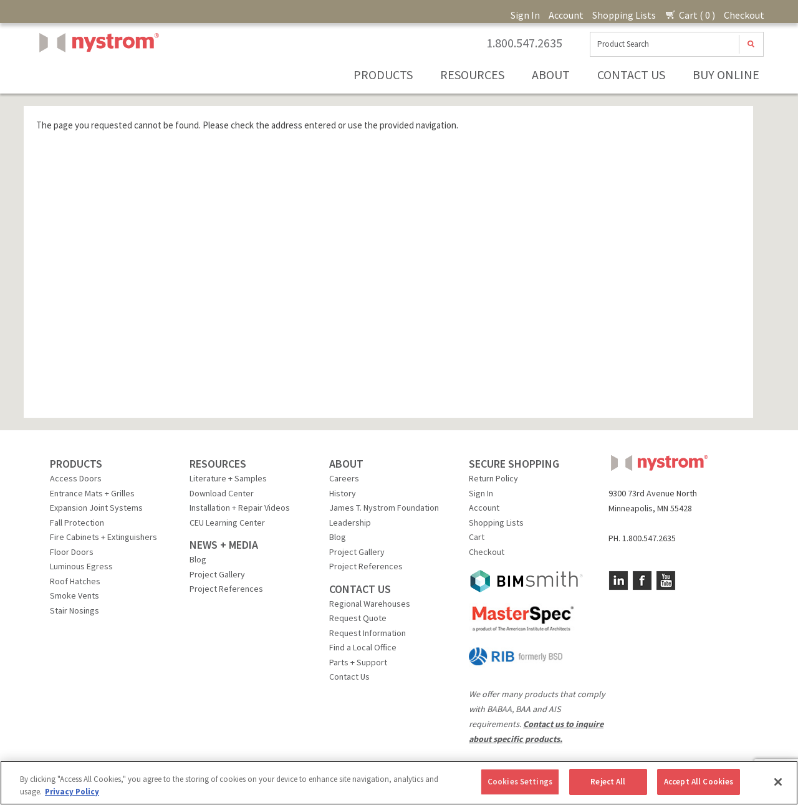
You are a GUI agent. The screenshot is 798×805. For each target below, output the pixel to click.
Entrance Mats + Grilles (92, 493)
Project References (226, 588)
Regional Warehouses (369, 603)
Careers (344, 478)
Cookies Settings (520, 781)
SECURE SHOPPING (514, 463)
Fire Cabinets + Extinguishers (103, 536)
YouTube (666, 580)
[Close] (778, 782)
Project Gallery (217, 574)
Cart (476, 536)
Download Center (222, 493)
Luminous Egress (81, 566)
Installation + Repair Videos (240, 507)
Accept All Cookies (698, 781)
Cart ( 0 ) (690, 15)
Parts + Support (358, 662)
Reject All (607, 781)
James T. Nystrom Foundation (384, 507)
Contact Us (631, 74)
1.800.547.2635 (524, 43)
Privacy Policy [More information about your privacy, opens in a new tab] (72, 791)
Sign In (525, 15)
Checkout (744, 15)
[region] (399, 783)
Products (383, 74)
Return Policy (493, 478)
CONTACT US (360, 589)
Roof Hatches (75, 581)
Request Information (367, 633)
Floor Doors (72, 551)
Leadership (350, 522)
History (342, 493)
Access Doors (76, 478)
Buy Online (726, 74)
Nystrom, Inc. (96, 73)
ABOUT (346, 463)
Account (566, 15)
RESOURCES (218, 463)
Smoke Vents (74, 595)
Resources (472, 74)
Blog (198, 559)
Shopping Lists (624, 15)
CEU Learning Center (227, 522)
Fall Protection (77, 522)
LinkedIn (618, 580)
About (551, 74)
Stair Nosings (74, 610)
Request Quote (358, 618)
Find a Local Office (363, 647)
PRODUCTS (76, 463)
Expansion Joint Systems (96, 507)
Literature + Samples (228, 478)
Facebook (642, 580)
